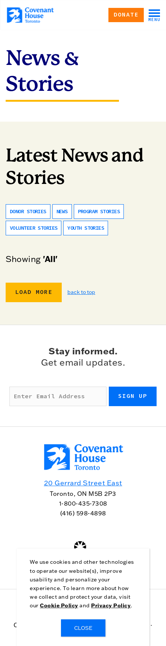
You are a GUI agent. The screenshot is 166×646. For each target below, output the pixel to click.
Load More (33, 292)
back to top (81, 292)
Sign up (132, 396)
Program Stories (99, 211)
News (62, 211)
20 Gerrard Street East (83, 483)
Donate (126, 14)
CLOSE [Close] (83, 628)
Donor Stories (28, 211)
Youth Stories (85, 228)
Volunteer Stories (33, 228)
